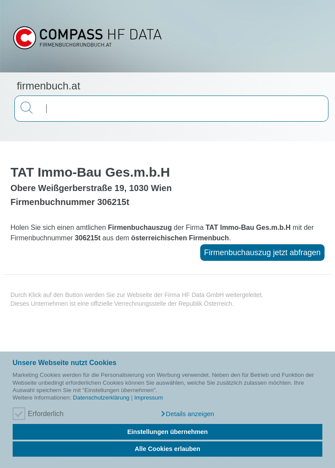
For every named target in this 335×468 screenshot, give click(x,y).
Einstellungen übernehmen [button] (167, 431)
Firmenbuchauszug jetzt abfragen (262, 252)
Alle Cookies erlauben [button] (167, 448)
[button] (187, 413)
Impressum (148, 397)
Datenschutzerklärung (101, 397)
